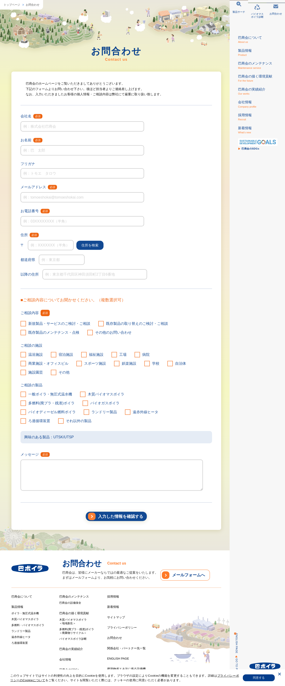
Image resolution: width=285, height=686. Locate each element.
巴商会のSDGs (69, 669)
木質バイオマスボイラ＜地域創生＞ (73, 621)
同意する (259, 677)
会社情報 (65, 659)
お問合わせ (32, 4)
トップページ (12, 4)
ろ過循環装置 (19, 643)
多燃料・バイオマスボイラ (27, 625)
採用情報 (113, 596)
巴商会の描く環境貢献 (74, 613)
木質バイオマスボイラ (25, 619)
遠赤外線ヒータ (21, 637)
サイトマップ (116, 617)
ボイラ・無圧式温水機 (25, 613)
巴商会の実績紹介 (71, 649)
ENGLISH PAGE (234, 643)
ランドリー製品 (21, 631)
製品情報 (17, 607)
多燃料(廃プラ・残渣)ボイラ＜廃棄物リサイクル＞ (76, 631)
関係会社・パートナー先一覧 (126, 648)
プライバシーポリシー (122, 627)
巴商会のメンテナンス (74, 596)
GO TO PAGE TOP (234, 669)
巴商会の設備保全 (70, 602)
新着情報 (113, 607)
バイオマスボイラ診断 (73, 638)
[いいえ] (279, 674)
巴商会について (21, 596)
